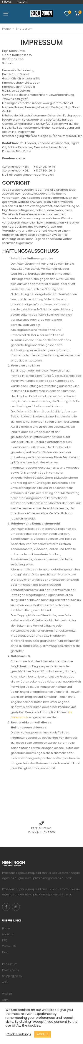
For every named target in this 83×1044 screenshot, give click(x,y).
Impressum (9, 964)
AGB (4, 982)
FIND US (7, 1)
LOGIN (22, 1)
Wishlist (7, 994)
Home (6, 28)
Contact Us (9, 946)
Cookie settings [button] (19, 1034)
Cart (5, 1000)
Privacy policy (10, 970)
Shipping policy (12, 976)
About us (8, 934)
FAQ (4, 940)
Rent (5, 952)
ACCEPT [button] (42, 1034)
